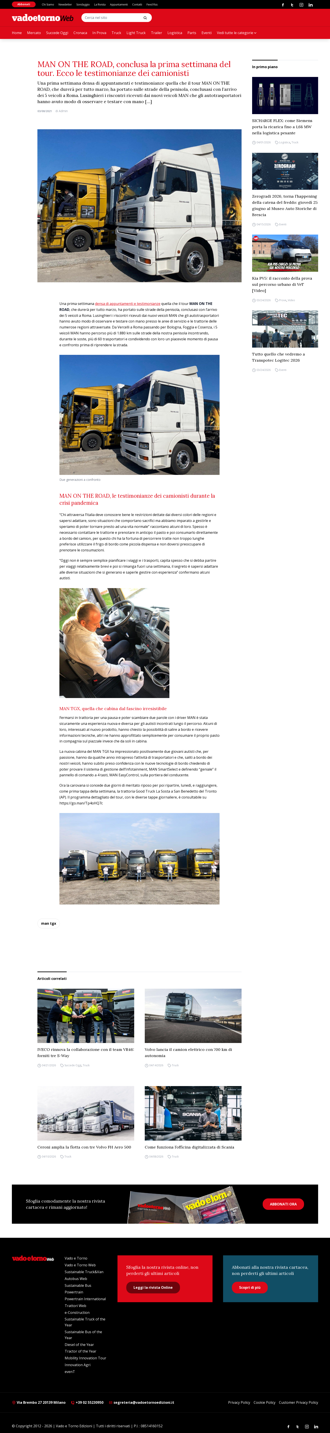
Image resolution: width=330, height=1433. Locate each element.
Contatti (137, 4)
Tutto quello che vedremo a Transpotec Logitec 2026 (278, 357)
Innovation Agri (77, 1364)
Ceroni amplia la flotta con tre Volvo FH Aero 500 (84, 1147)
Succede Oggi (57, 32)
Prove (282, 300)
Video (291, 300)
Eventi (207, 32)
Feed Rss (152, 4)
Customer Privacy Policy (298, 1402)
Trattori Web (75, 1305)
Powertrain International (85, 1298)
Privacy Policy (239, 1402)
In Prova (99, 32)
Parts (191, 32)
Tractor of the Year (80, 1351)
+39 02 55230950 (87, 1402)
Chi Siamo (48, 4)
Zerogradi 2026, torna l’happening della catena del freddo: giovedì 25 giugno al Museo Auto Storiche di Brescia (285, 205)
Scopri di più (249, 1287)
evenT (70, 1371)
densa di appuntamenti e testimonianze (127, 303)
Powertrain (74, 1292)
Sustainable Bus (78, 1285)
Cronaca (80, 32)
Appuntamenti (119, 4)
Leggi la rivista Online (153, 1287)
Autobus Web (76, 1278)
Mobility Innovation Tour (85, 1358)
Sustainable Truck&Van (84, 1271)
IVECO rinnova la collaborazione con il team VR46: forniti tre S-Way (85, 1052)
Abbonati (23, 4)
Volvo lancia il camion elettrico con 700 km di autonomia (188, 1052)
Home (17, 32)
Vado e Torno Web (80, 1265)
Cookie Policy (264, 1402)
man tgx (48, 923)
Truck (116, 32)
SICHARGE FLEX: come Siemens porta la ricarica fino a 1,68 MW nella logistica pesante (282, 126)
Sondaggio (83, 4)
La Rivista (100, 4)
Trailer (156, 32)
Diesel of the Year (79, 1344)
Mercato (34, 32)
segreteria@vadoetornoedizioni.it (141, 1402)
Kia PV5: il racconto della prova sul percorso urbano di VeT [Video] (282, 284)
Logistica (174, 32)
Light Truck (136, 32)
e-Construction (77, 1312)
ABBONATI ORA (283, 1204)
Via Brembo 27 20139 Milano (39, 1402)
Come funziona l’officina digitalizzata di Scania (189, 1147)
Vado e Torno (76, 1258)
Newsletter (65, 4)
